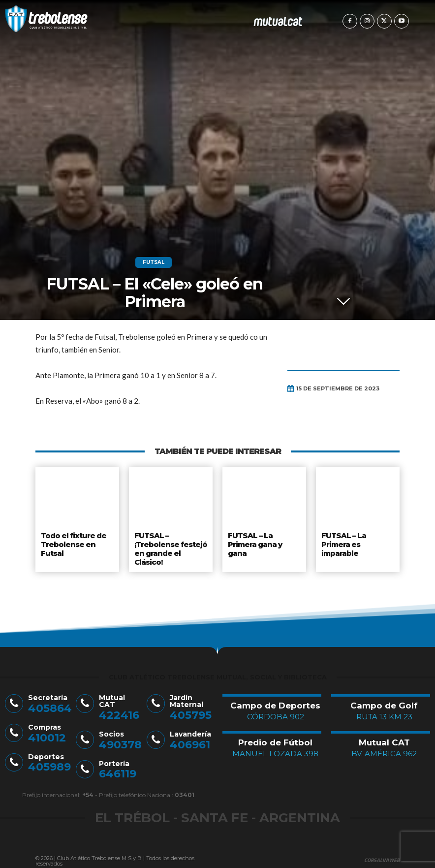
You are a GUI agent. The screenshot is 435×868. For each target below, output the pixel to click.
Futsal (153, 262)
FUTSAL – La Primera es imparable (343, 542)
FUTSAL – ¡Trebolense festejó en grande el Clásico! (170, 546)
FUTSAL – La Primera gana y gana (255, 542)
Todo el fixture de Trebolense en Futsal (73, 542)
